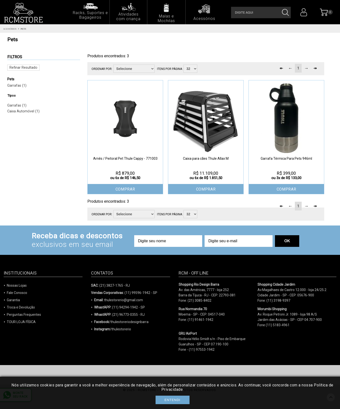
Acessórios (10, 29)
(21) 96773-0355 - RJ (119, 315)
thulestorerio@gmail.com (118, 300)
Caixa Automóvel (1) (23, 111)
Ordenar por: (101, 69)
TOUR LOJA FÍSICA (21, 322)
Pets (23, 29)
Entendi (173, 400)
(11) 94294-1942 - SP (119, 307)
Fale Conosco (17, 293)
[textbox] (261, 12)
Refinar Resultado (23, 68)
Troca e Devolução (21, 307)
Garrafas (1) (16, 85)
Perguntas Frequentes (24, 315)
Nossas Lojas (17, 285)
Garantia (13, 300)
